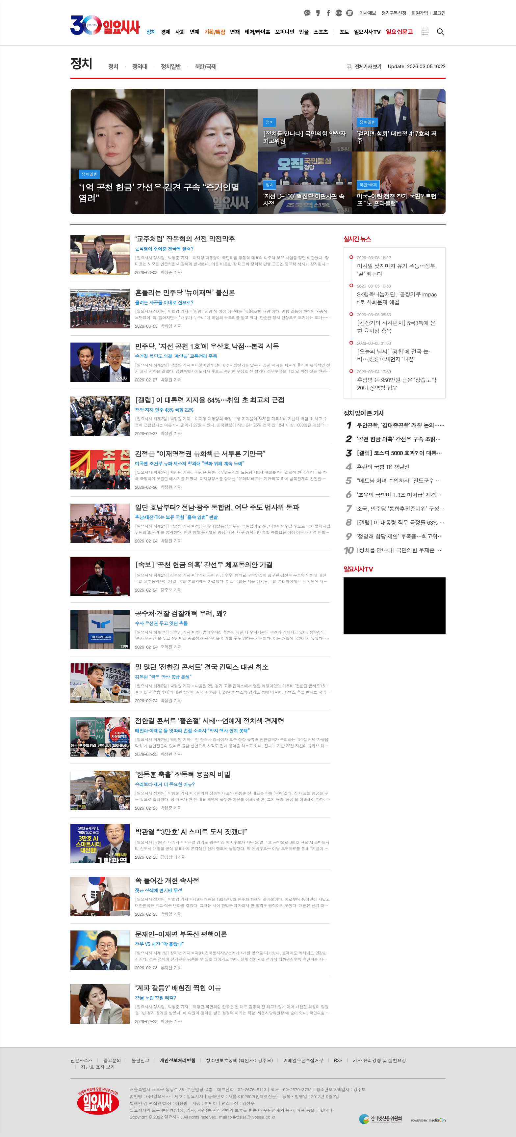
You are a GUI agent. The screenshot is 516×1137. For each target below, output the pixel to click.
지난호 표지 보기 (98, 1067)
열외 (349, 13)
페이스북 (328, 13)
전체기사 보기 (368, 67)
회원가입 (419, 13)
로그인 (439, 13)
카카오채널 (307, 13)
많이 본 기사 (364, 413)
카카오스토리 (318, 13)
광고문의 (112, 1060)
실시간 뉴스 (357, 239)
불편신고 (140, 1060)
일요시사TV (358, 569)
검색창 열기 (441, 32)
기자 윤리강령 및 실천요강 (379, 1060)
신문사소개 (81, 1060)
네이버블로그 (339, 13)
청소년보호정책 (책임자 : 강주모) (239, 1060)
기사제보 (368, 13)
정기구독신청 (393, 13)
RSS (338, 1060)
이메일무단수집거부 (303, 1060)
